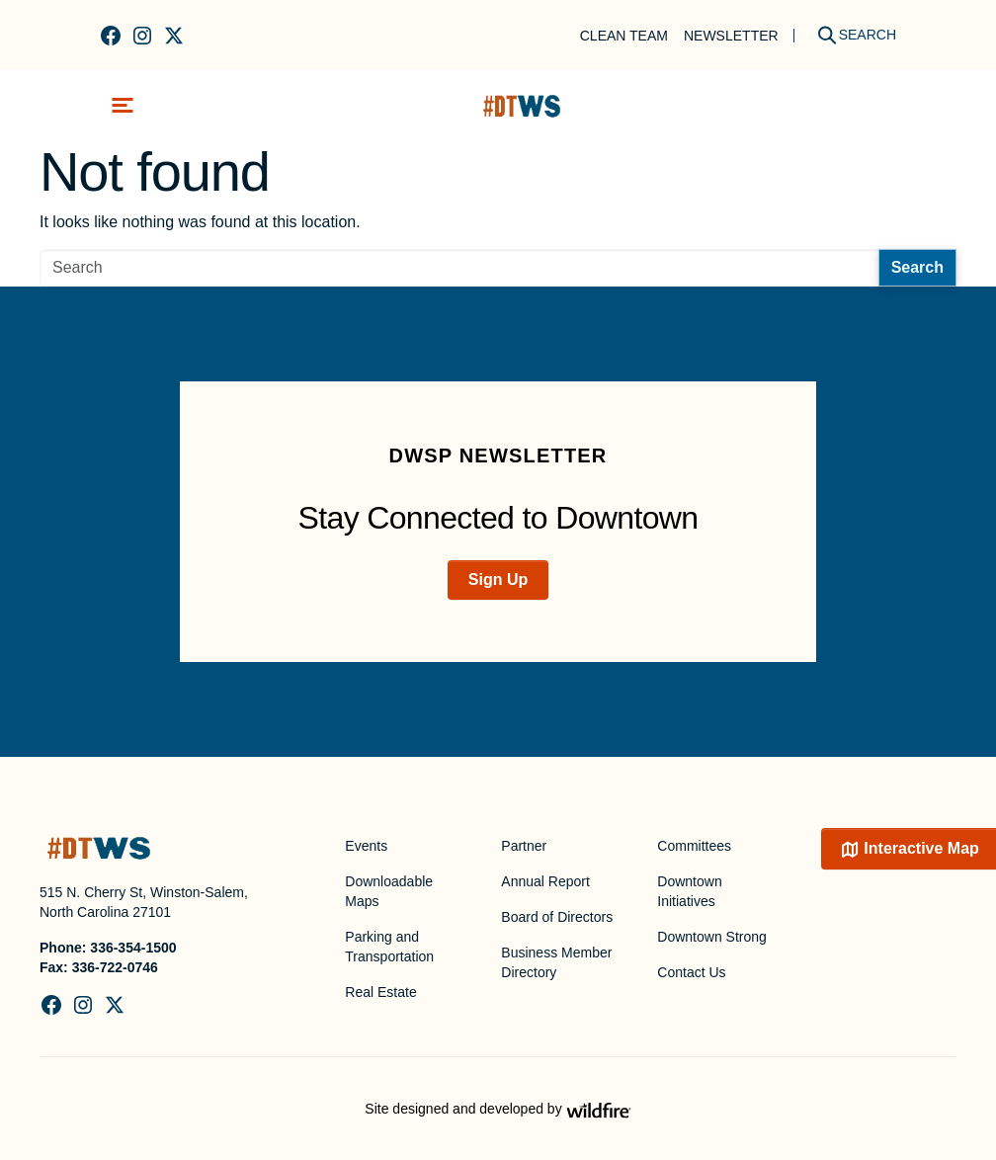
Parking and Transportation (389, 946)
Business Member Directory (556, 962)
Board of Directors (557, 917)
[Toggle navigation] (122, 105)
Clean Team (624, 35)
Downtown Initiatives (689, 891)
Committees (694, 846)
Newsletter (731, 35)
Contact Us (691, 972)
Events (366, 846)
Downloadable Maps (389, 891)
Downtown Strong (712, 937)
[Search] (849, 35)
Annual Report (545, 881)
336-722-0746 (115, 967)
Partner (523, 846)
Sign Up (498, 579)
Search (917, 267)
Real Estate (380, 992)
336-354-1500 (133, 947)
